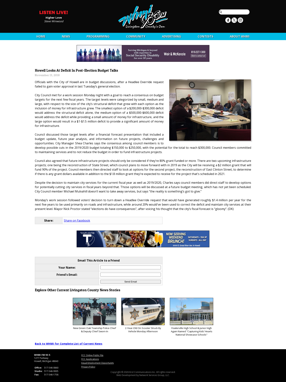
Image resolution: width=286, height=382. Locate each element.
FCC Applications (90, 359)
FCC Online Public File (92, 355)
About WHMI (240, 36)
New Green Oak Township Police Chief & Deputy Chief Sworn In (94, 315)
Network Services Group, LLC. (154, 375)
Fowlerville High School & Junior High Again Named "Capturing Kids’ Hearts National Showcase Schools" (191, 317)
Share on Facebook (77, 221)
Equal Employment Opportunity (97, 363)
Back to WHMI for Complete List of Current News (68, 343)
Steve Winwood (53, 21)
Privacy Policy (88, 366)
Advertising (171, 36)
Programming (98, 36)
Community (135, 36)
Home (40, 36)
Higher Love (54, 17)
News (66, 36)
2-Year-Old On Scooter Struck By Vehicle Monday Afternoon (143, 315)
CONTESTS (205, 36)
